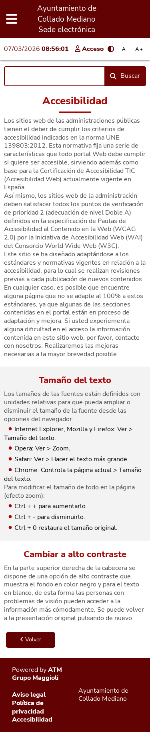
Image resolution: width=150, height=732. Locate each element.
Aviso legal (29, 694)
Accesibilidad (32, 719)
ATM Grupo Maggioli (37, 674)
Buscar (125, 75)
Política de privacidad (28, 707)
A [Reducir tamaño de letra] (125, 49)
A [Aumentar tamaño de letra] (138, 49)
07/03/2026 (36, 49)
